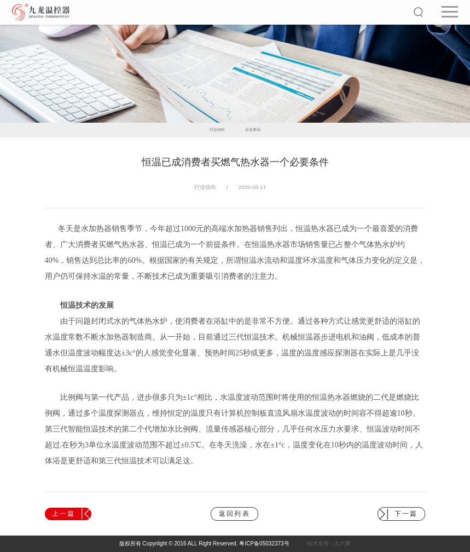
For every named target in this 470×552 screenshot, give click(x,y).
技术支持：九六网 (329, 543)
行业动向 (217, 130)
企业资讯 (252, 130)
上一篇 (71, 514)
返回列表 (234, 514)
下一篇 (398, 514)
